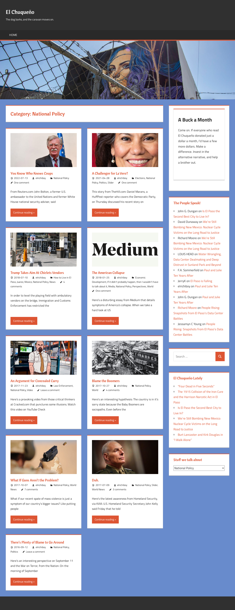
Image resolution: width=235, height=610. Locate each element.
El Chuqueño (23, 11)
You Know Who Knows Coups (35, 173)
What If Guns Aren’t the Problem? (39, 480)
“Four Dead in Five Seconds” (196, 387)
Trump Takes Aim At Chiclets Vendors (41, 272)
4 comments (113, 390)
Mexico (28, 282)
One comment (21, 182)
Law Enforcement (63, 386)
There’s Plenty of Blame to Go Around (42, 542)
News (52, 282)
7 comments (31, 489)
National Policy (61, 178)
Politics (103, 182)
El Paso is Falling (201, 282)
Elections (140, 178)
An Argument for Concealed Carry (38, 380)
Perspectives (139, 286)
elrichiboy (41, 178)
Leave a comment (50, 390)
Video (30, 390)
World (150, 286)
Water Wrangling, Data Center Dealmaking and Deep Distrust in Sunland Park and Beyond (197, 260)
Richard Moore (187, 308)
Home (13, 35)
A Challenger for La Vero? (113, 173)
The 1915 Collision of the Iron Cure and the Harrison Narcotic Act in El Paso (198, 398)
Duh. (96, 480)
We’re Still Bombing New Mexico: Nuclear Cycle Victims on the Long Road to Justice (197, 228)
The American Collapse (111, 272)
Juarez (20, 282)
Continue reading (23, 212)
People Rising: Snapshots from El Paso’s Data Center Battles (198, 314)
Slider (111, 182)
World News (98, 489)
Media (111, 286)
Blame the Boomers (108, 380)
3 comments (119, 489)
